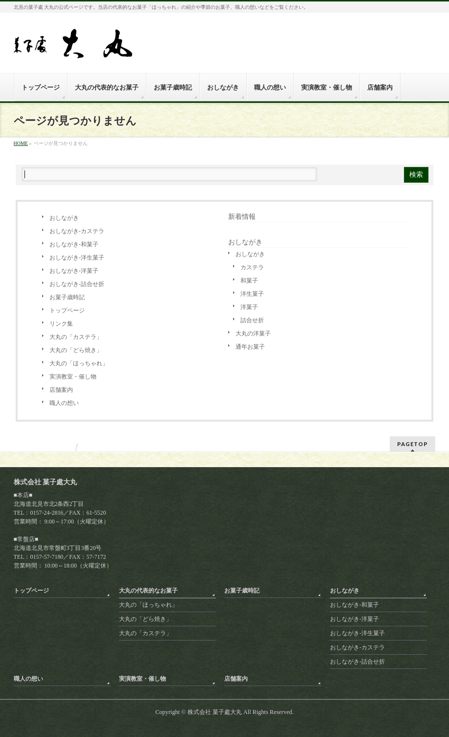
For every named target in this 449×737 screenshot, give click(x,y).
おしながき (64, 217)
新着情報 (242, 216)
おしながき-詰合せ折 (76, 284)
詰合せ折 (252, 320)
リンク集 (61, 323)
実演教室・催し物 (72, 376)
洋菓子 (249, 307)
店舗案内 (61, 389)
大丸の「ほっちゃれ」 (78, 363)
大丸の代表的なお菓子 (148, 590)
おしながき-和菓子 (73, 244)
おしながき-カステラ (76, 231)
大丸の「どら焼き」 (75, 350)
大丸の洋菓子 (253, 333)
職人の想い (64, 403)
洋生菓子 (252, 293)
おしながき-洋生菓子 (76, 257)
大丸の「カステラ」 (75, 336)
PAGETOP (412, 444)
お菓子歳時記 (67, 297)
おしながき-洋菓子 (73, 270)
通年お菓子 (250, 346)
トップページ (67, 310)
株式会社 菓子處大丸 (215, 712)
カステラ (252, 267)
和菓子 (249, 280)
